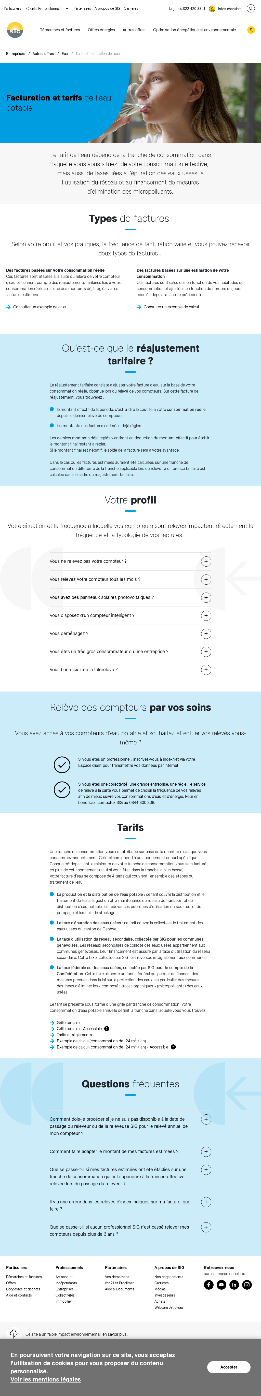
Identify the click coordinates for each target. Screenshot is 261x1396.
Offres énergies (101, 29)
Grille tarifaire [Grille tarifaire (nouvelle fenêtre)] (68, 1022)
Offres (11, 1283)
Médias (160, 1289)
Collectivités (65, 1295)
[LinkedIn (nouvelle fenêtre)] (234, 1285)
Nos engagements (168, 1277)
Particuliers (12, 8)
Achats (159, 1301)
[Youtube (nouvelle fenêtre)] (221, 1285)
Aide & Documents (119, 1289)
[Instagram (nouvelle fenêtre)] (247, 1285)
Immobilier (64, 1301)
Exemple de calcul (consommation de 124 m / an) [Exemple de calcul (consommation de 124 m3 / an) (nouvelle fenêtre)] (101, 1040)
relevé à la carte (98, 790)
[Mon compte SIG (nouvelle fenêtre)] (251, 30)
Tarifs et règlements (74, 1034)
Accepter (228, 1367)
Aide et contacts (19, 1295)
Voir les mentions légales (45, 1379)
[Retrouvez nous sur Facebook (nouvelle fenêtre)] (209, 1285)
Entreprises (15, 54)
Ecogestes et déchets (23, 1289)
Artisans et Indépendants (66, 1280)
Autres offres (134, 29)
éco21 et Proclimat (119, 1283)
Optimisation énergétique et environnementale (194, 29)
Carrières (131, 8)
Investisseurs (164, 1295)
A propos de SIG (107, 8)
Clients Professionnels (44, 9)
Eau (65, 54)
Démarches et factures (60, 29)
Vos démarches (117, 1277)
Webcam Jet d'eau (168, 1307)
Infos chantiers (230, 9)
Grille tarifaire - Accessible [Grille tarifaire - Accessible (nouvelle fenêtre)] (79, 1028)
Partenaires (82, 8)
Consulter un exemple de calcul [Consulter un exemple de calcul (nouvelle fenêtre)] (40, 307)
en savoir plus (114, 1334)
